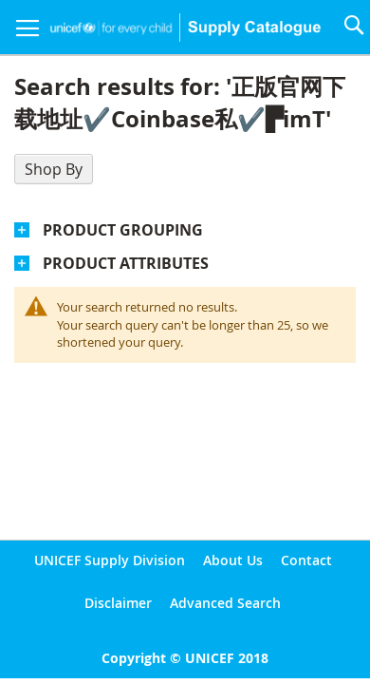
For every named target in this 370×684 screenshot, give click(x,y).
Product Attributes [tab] (126, 263)
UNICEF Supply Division (109, 560)
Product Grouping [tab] (123, 229)
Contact (306, 560)
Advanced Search (225, 603)
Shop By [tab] (54, 169)
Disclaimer (118, 603)
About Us (233, 560)
